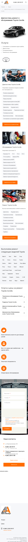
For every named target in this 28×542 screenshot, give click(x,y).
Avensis (4, 280)
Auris (10, 280)
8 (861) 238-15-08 (10, 455)
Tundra (21, 260)
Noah (15, 267)
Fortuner (4, 277)
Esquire (11, 277)
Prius (3, 267)
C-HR (23, 277)
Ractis (15, 263)
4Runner (21, 267)
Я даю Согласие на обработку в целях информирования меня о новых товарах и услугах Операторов (14, 422)
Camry (17, 277)
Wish (15, 256)
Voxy (20, 256)
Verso (8, 260)
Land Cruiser (18, 270)
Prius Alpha (23, 263)
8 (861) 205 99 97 (18, 2)
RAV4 (9, 263)
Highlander (10, 273)
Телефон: (7, 398)
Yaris (10, 256)
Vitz (3, 260)
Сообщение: (7, 402)
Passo (9, 267)
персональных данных (10, 421)
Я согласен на (14, 418)
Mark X (4, 256)
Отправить (7, 428)
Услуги (3, 520)
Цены (2, 523)
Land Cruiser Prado (7, 270)
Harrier (17, 273)
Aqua (16, 280)
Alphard (22, 280)
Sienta (3, 263)
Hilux (3, 273)
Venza (14, 260)
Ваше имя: (7, 393)
